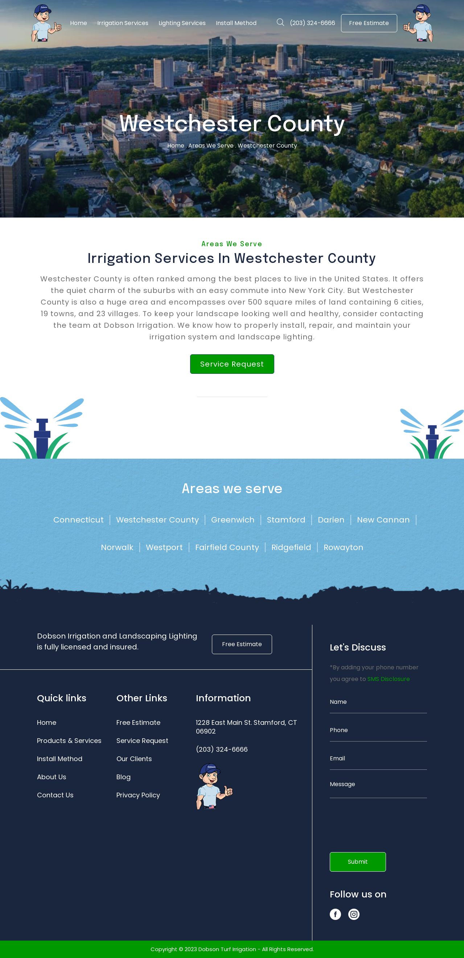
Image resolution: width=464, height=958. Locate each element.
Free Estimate (369, 23)
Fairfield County (227, 547)
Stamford (286, 519)
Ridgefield (291, 547)
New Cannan (383, 519)
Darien (331, 519)
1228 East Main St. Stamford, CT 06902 (246, 727)
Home (175, 145)
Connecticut (78, 519)
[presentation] (371, 822)
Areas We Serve (211, 145)
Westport (164, 547)
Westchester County (157, 519)
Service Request (232, 364)
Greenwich (233, 519)
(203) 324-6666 (312, 23)
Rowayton (344, 547)
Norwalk (117, 547)
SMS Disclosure (388, 679)
